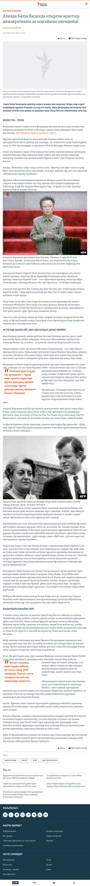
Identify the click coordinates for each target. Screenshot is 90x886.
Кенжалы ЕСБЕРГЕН (12, 28)
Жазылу (49, 841)
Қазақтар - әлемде (11, 870)
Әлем (48, 870)
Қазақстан (7, 865)
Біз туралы (7, 836)
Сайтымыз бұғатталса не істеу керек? (19, 841)
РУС (34, 883)
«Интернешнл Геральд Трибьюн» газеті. (35, 133)
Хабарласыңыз (9, 831)
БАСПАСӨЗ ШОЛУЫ (12, 11)
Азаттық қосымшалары (13, 846)
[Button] (61, 38)
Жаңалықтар (8, 860)
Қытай (49, 865)
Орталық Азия (9, 874)
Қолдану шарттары (54, 831)
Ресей (48, 860)
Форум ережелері (54, 836)
